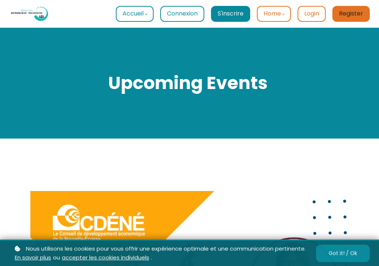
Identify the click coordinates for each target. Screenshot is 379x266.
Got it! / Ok (343, 255)
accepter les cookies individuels (105, 259)
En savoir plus (33, 259)
